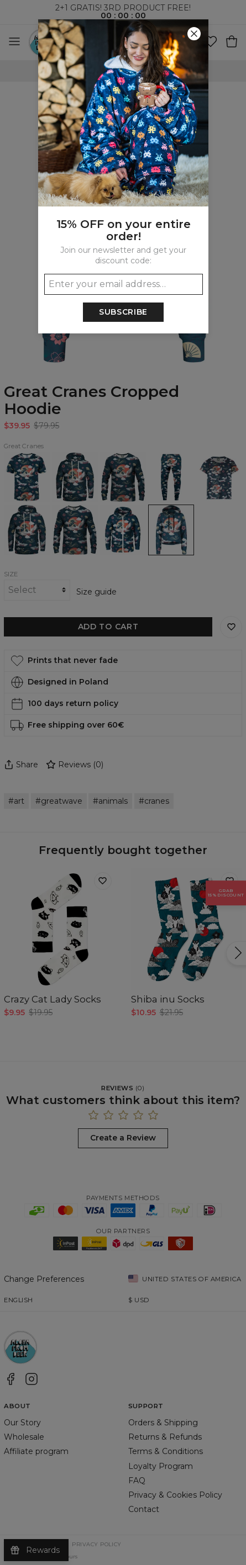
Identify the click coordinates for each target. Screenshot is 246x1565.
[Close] (194, 33)
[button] (123, 782)
